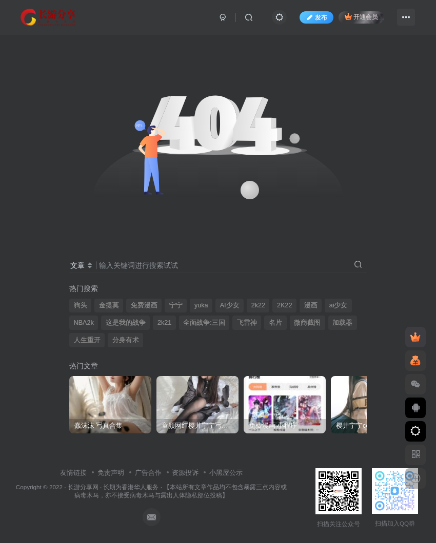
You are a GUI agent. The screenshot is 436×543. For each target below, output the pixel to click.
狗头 (80, 305)
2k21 (164, 322)
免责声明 (110, 472)
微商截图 (307, 322)
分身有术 (125, 340)
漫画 (311, 305)
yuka (201, 305)
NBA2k (84, 322)
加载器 (342, 322)
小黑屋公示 (226, 472)
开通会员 (361, 16)
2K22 (284, 305)
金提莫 (109, 305)
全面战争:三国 (204, 322)
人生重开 (87, 340)
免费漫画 (144, 305)
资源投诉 (185, 472)
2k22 (258, 305)
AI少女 (230, 305)
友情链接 (73, 472)
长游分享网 (83, 486)
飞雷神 (247, 322)
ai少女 (338, 305)
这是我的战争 (126, 322)
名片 (275, 322)
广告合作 (148, 472)
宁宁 (176, 305)
